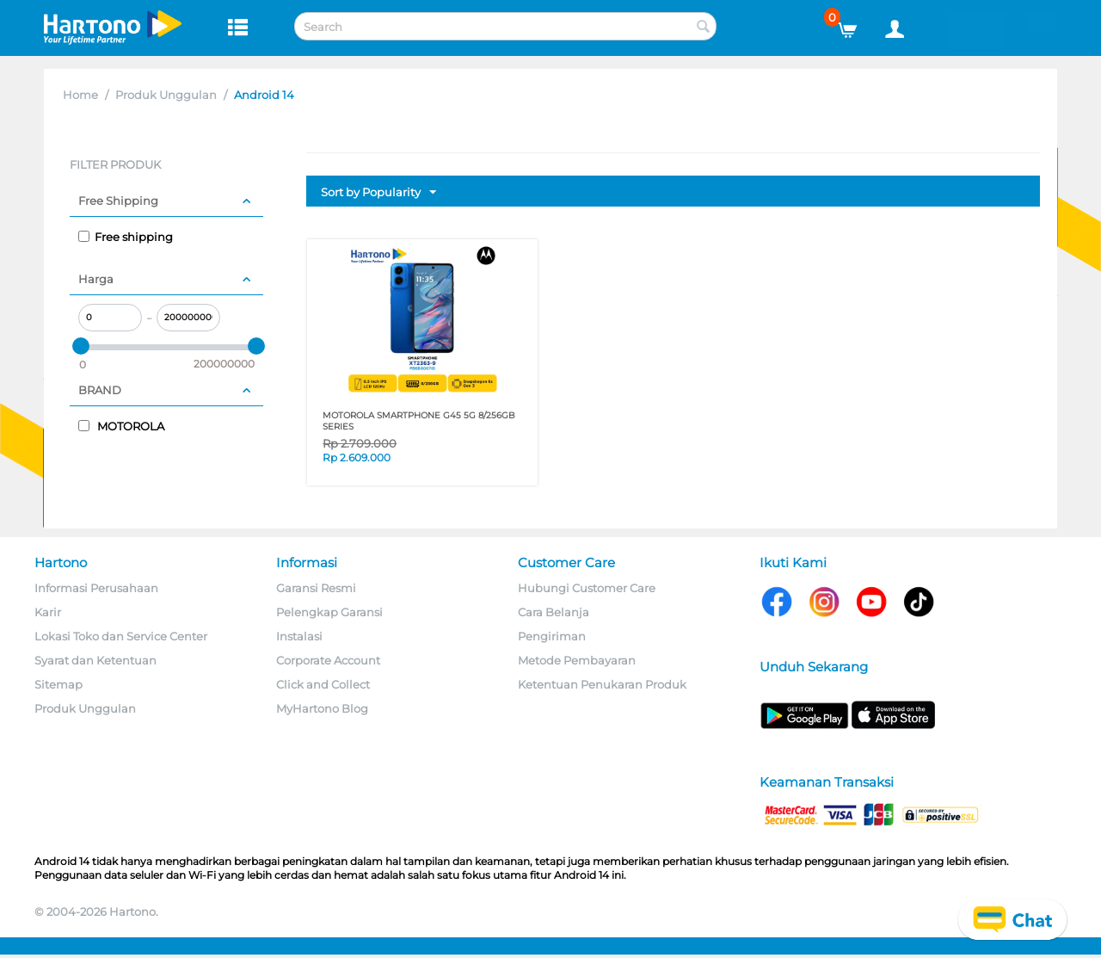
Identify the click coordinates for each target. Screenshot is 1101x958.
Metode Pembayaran (577, 660)
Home (80, 95)
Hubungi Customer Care (586, 588)
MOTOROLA (121, 426)
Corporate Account (328, 660)
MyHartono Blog (322, 708)
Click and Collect (323, 684)
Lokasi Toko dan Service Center (120, 636)
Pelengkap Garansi (329, 612)
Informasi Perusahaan (96, 588)
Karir (47, 612)
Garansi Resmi (316, 588)
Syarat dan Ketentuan (95, 660)
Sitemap (58, 684)
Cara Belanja (553, 612)
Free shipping (125, 237)
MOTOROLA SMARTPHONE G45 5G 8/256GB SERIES (419, 421)
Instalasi (299, 636)
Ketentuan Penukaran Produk (602, 684)
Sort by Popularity (378, 192)
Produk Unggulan (166, 95)
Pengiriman (552, 636)
